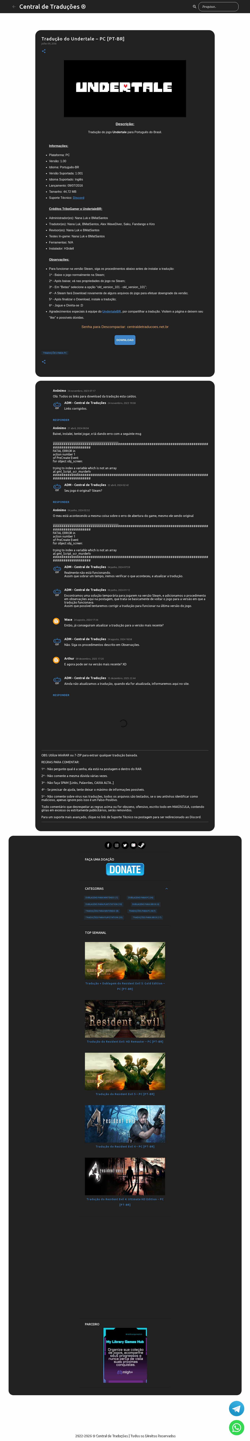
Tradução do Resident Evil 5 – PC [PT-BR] (125, 1094)
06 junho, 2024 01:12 (119, 590)
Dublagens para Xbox (145, 904)
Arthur (69, 658)
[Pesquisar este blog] (218, 6)
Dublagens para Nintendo (101, 897)
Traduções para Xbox (147, 917)
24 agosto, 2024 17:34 (86, 619)
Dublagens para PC (140, 897)
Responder (61, 420)
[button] (43, 51)
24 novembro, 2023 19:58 (121, 403)
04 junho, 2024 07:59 (119, 567)
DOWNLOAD (125, 340)
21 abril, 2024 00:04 (78, 428)
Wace (68, 619)
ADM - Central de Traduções (85, 403)
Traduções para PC (55, 353)
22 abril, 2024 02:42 (118, 485)
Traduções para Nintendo (102, 911)
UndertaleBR (111, 311)
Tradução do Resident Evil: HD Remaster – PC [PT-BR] (125, 1041)
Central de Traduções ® (52, 6)
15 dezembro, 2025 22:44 (121, 678)
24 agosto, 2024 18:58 (120, 639)
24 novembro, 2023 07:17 (81, 390)
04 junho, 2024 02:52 (79, 510)
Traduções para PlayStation (104, 917)
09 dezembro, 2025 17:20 (90, 658)
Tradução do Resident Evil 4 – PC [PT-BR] (125, 1146)
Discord (78, 197)
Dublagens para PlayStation (103, 904)
